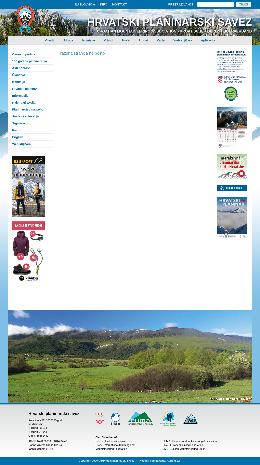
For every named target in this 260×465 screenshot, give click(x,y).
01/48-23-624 (39, 427)
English (17, 137)
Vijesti (49, 40)
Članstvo (18, 75)
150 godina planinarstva (29, 61)
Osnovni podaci (23, 54)
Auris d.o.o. (174, 460)
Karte (161, 40)
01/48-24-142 (39, 431)
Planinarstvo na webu (27, 109)
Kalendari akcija (23, 102)
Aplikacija (208, 40)
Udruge (68, 40)
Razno (16, 130)
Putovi (143, 40)
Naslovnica (85, 4)
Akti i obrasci (21, 68)
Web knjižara (182, 40)
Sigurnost (19, 123)
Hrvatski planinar (24, 88)
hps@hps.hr (35, 424)
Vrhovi (108, 40)
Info (103, 4)
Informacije (20, 95)
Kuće (126, 40)
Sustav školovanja (25, 116)
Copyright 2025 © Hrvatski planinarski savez (106, 460)
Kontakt (119, 4)
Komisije (88, 40)
